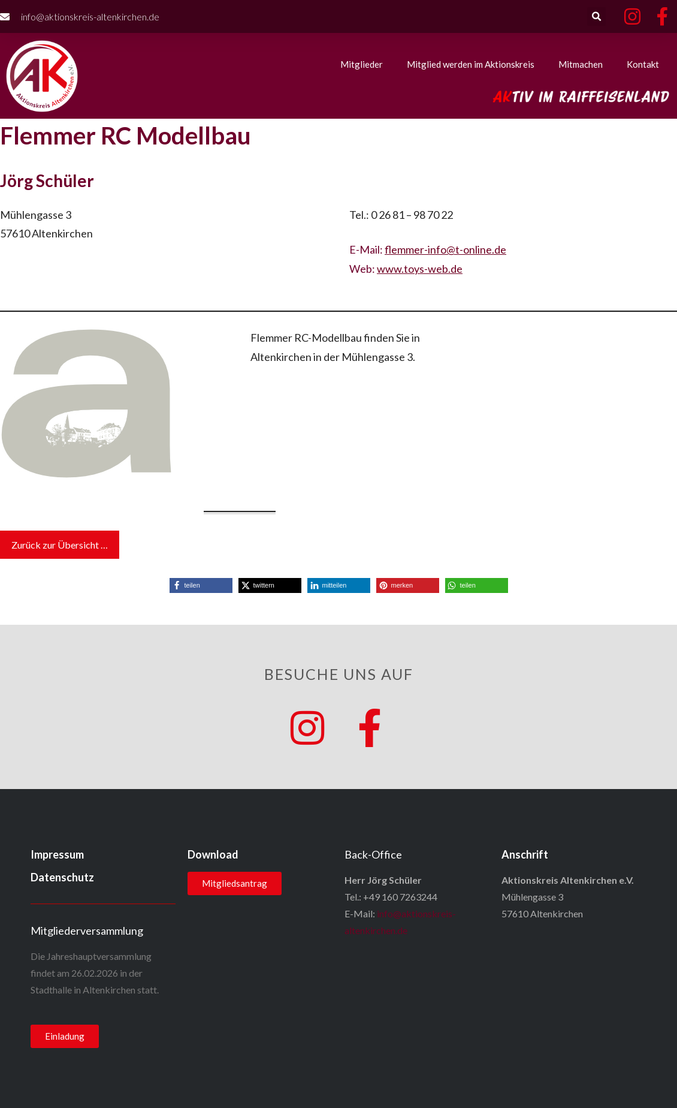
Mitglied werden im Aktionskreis (470, 64)
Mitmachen (580, 64)
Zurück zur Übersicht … (59, 544)
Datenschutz (62, 877)
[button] (596, 16)
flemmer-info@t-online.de (445, 249)
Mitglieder (361, 64)
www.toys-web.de (420, 268)
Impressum (57, 854)
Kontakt (643, 64)
